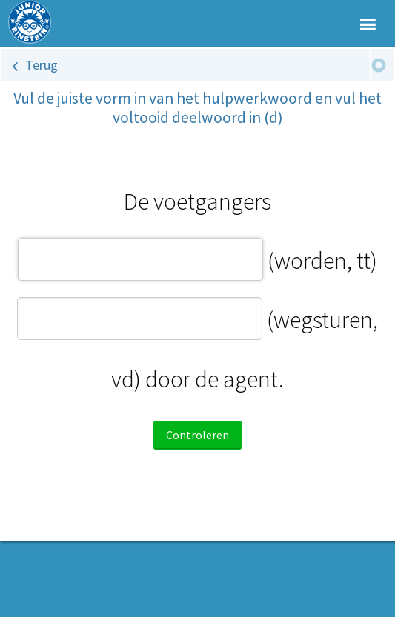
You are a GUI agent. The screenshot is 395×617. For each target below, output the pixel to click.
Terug (41, 64)
